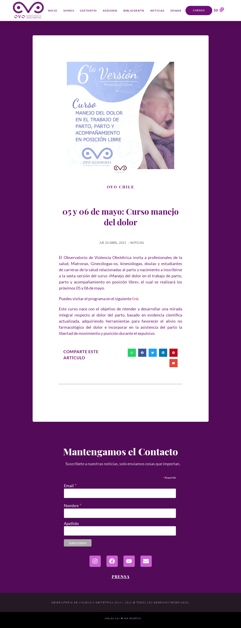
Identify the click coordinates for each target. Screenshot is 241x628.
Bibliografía (134, 10)
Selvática (135, 618)
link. (136, 298)
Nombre (73, 505)
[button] (132, 353)
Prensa (121, 576)
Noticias (157, 10)
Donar (176, 10)
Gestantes (88, 10)
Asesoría (110, 10)
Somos (68, 10)
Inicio (53, 10)
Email (70, 485)
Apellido (71, 523)
